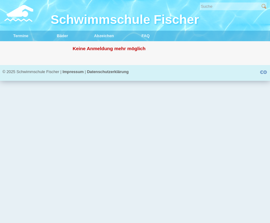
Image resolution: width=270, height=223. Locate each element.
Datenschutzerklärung (107, 71)
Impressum (72, 71)
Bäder (55, 35)
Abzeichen (98, 35)
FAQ (137, 35)
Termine (14, 35)
